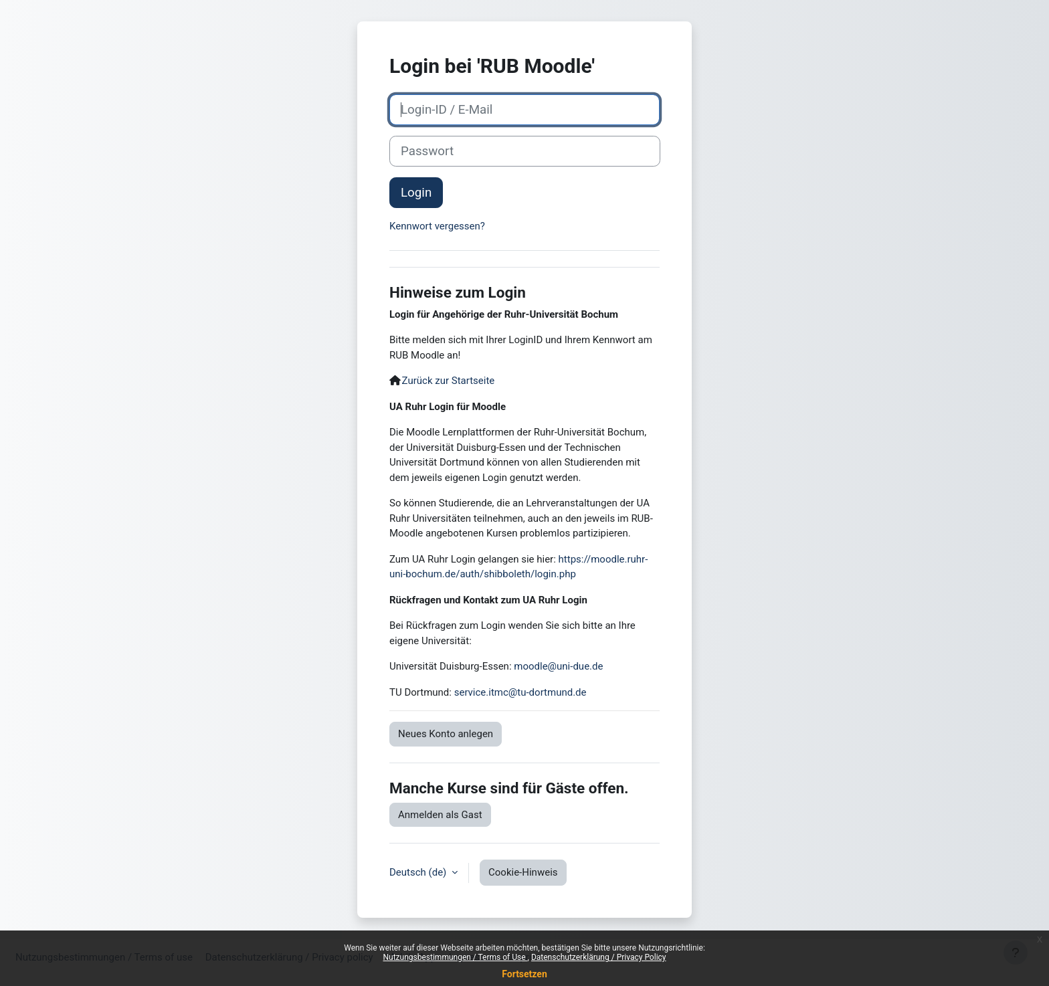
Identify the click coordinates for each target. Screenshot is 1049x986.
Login (416, 192)
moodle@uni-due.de (558, 666)
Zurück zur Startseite (448, 381)
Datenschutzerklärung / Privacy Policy (598, 957)
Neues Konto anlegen (445, 734)
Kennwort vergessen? (437, 226)
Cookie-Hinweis (522, 872)
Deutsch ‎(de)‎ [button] (419, 872)
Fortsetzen (524, 974)
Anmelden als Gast (440, 815)
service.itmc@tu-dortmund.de (520, 692)
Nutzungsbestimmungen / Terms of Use (455, 957)
